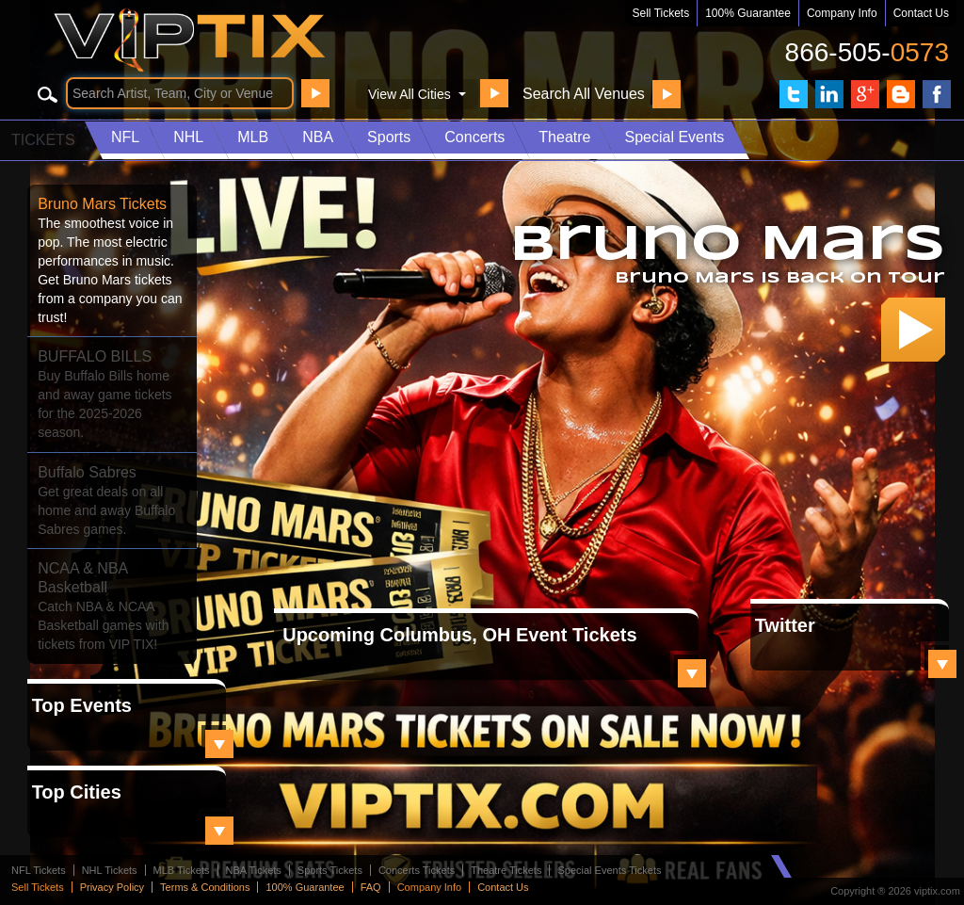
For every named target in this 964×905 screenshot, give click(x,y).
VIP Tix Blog (901, 94)
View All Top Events (219, 744)
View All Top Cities (219, 830)
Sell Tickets (661, 13)
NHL (188, 137)
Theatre (564, 137)
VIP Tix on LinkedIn (829, 94)
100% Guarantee (748, 13)
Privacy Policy (112, 887)
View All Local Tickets (692, 673)
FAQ (371, 887)
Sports (388, 137)
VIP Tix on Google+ (865, 94)
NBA (317, 137)
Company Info (842, 13)
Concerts (474, 137)
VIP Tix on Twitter (793, 94)
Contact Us (921, 13)
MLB (252, 137)
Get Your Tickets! (913, 330)
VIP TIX (222, 40)
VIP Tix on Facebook (937, 94)
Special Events (674, 137)
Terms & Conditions (204, 887)
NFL (125, 137)
